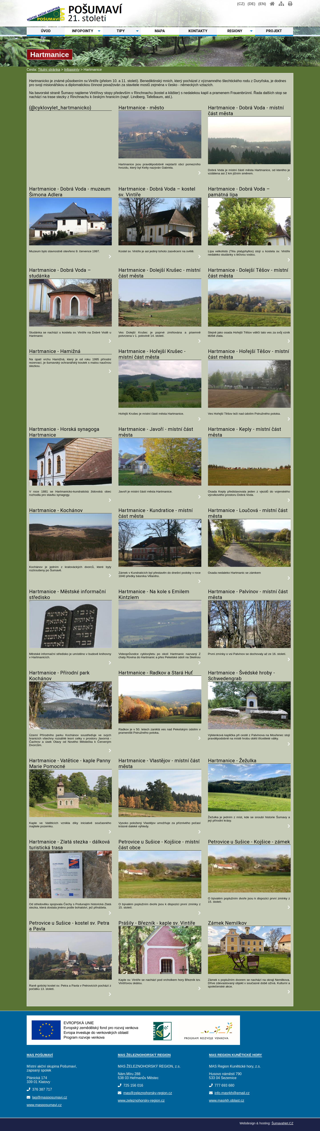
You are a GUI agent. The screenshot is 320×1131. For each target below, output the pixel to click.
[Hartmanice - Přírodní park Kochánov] (70, 728)
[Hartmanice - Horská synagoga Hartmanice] (70, 484)
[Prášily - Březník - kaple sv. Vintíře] (159, 973)
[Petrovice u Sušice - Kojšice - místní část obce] (159, 897)
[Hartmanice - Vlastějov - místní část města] (159, 816)
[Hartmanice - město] (159, 157)
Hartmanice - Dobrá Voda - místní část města (246, 110)
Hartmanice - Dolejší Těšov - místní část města (248, 273)
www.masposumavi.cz (44, 1105)
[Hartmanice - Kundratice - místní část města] (159, 565)
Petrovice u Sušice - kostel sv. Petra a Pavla (69, 926)
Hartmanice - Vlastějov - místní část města (159, 763)
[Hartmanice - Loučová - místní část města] (249, 565)
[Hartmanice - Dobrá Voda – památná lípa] (249, 244)
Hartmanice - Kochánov (56, 510)
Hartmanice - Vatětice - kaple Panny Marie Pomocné (69, 763)
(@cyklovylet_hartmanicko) (60, 107)
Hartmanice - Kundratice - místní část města (155, 513)
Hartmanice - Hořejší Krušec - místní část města (152, 354)
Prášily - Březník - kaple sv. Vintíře (156, 923)
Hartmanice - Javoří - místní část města (155, 432)
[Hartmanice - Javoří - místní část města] (159, 484)
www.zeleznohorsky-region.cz (141, 1100)
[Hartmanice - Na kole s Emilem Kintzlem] (159, 647)
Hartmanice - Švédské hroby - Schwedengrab (241, 675)
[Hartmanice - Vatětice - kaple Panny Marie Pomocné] (70, 816)
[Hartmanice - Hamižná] (110, 371)
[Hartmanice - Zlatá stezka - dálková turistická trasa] (70, 897)
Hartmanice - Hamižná (54, 351)
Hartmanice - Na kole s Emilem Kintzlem (153, 594)
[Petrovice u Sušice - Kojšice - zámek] (249, 891)
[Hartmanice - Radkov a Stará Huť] (159, 722)
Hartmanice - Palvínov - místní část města (248, 594)
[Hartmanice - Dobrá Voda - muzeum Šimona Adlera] (70, 244)
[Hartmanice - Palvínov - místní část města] (249, 647)
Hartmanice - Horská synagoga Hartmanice (64, 432)
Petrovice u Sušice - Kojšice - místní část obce (159, 844)
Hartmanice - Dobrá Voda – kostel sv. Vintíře (156, 191)
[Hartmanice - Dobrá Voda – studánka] (70, 325)
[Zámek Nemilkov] (249, 973)
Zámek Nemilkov (227, 923)
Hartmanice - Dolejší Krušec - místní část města (159, 273)
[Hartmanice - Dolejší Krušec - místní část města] (159, 325)
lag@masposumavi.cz (49, 1097)
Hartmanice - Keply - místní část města (244, 432)
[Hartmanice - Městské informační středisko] (70, 647)
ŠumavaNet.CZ (282, 1123)
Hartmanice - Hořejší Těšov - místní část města (248, 354)
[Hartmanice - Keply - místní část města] (249, 484)
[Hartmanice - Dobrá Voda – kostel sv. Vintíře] (159, 244)
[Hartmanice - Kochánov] (70, 560)
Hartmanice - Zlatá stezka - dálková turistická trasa (69, 844)
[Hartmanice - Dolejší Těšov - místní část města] (249, 325)
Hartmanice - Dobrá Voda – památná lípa (239, 191)
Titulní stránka (49, 69)
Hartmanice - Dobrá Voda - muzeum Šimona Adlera (69, 191)
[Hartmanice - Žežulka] (249, 810)
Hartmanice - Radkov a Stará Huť (155, 673)
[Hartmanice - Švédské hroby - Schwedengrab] (249, 728)
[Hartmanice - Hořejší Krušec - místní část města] (159, 406)
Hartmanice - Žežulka (232, 760)
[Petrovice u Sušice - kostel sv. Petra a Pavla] (70, 978)
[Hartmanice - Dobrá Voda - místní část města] (249, 163)
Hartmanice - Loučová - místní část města (248, 513)
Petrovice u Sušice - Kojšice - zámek (249, 842)
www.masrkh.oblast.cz (226, 1100)
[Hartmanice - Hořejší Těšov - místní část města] (249, 406)
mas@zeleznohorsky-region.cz (147, 1093)
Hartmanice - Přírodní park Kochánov (59, 675)
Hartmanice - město (141, 107)
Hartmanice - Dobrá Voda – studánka (60, 273)
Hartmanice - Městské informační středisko (67, 594)
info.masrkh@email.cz (232, 1093)
